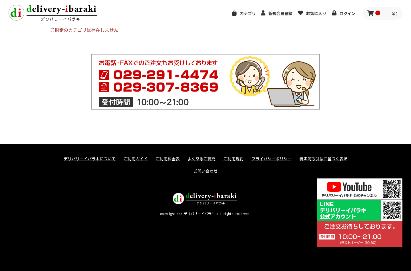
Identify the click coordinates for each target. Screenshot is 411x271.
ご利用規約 (233, 159)
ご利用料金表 (168, 159)
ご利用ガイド (136, 159)
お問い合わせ (205, 171)
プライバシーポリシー (271, 159)
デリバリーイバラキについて (90, 159)
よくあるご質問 (201, 159)
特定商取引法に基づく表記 (323, 159)
